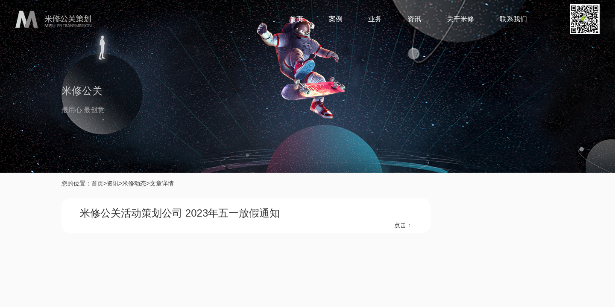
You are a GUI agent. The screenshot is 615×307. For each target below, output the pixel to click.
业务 (375, 19)
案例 (336, 19)
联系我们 (513, 19)
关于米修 (460, 19)
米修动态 (134, 183)
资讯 (414, 19)
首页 (296, 19)
